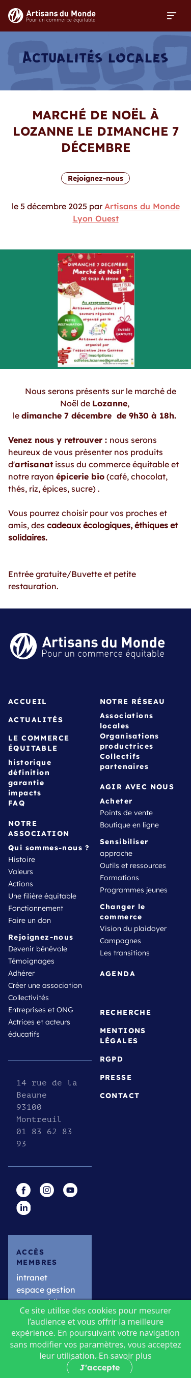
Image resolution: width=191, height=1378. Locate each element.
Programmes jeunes (134, 889)
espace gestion (45, 1290)
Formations (119, 877)
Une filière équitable (42, 896)
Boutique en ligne (129, 824)
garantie (26, 782)
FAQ (16, 803)
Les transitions (125, 952)
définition (29, 772)
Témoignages (31, 961)
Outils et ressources (133, 865)
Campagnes (120, 940)
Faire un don (29, 920)
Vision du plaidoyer (133, 928)
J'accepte (99, 1367)
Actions (20, 883)
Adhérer (21, 973)
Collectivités (28, 997)
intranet (31, 1277)
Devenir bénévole (37, 948)
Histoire (21, 859)
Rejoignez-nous (95, 178)
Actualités (35, 719)
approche (116, 853)
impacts (25, 792)
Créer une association (45, 985)
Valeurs (20, 871)
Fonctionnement (35, 908)
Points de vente (126, 812)
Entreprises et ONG (40, 1009)
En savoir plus (125, 1355)
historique (29, 762)
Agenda (117, 973)
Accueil (27, 701)
